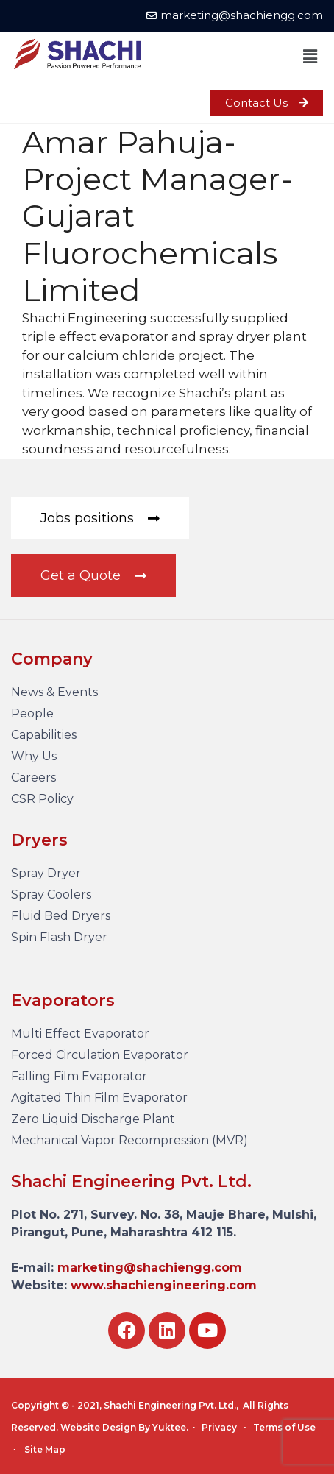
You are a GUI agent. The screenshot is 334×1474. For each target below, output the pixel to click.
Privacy (219, 1427)
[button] (310, 57)
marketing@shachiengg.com (149, 1268)
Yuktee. (170, 1427)
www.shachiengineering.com (164, 1285)
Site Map (44, 1449)
